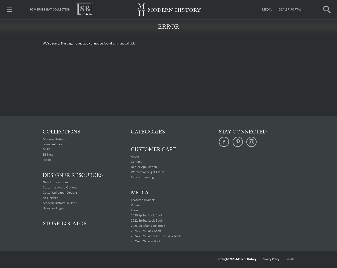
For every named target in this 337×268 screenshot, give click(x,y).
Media (267, 9)
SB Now (48, 154)
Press (134, 210)
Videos (135, 205)
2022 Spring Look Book (146, 220)
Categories (148, 132)
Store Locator (65, 224)
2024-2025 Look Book (146, 231)
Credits (289, 259)
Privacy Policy (270, 259)
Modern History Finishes (60, 203)
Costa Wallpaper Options (60, 192)
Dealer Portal (290, 9)
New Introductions (55, 182)
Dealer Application (144, 167)
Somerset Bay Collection (49, 9)
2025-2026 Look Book (146, 241)
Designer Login (53, 208)
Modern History (54, 139)
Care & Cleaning (142, 177)
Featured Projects (143, 200)
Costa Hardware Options (60, 187)
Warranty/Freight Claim (147, 172)
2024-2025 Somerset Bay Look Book (156, 236)
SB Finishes (50, 198)
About (135, 156)
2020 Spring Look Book (146, 215)
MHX (46, 149)
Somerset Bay (52, 144)
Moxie (47, 160)
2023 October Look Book (148, 226)
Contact (136, 162)
